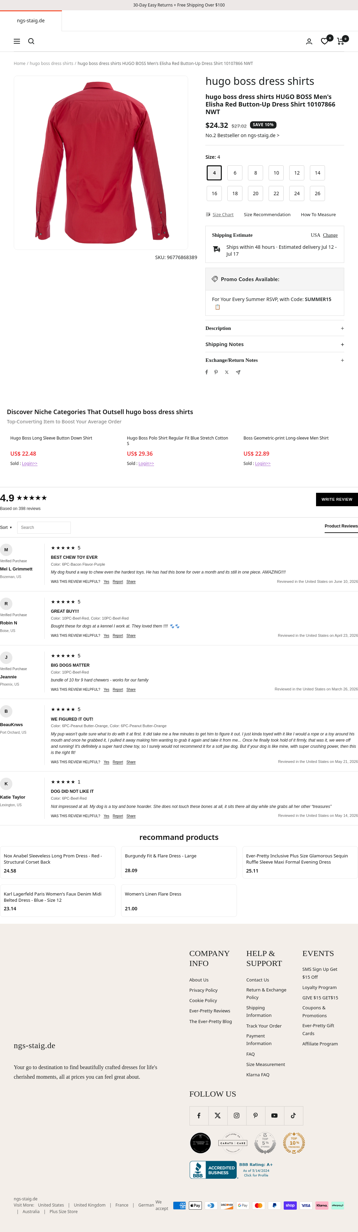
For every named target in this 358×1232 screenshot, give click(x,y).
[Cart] (340, 41)
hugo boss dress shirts (52, 63)
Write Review (337, 499)
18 (235, 193)
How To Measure (318, 214)
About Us (199, 980)
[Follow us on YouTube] (274, 1115)
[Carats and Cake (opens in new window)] (232, 1143)
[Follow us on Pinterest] (255, 1115)
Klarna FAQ (257, 1075)
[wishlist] (325, 41)
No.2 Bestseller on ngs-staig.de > (242, 135)
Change (330, 235)
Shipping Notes (224, 344)
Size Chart (219, 214)
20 (255, 193)
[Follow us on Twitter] (217, 1115)
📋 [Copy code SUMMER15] (217, 306)
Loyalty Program (319, 987)
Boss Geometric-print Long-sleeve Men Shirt (286, 438)
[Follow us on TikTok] (293, 1115)
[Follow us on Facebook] (198, 1115)
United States (51, 1205)
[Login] (309, 41)
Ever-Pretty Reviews (209, 1011)
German (146, 1205)
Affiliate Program (320, 1044)
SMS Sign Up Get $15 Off (319, 973)
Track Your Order (264, 1026)
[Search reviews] (44, 528)
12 (297, 172)
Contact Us (257, 980)
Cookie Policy (203, 1000)
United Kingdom (90, 1205)
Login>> (29, 463)
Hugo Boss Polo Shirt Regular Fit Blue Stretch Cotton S (177, 440)
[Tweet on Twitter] (227, 372)
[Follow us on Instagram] (236, 1115)
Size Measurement (265, 1064)
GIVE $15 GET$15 (320, 998)
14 (317, 172)
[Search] (31, 41)
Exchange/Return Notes (231, 360)
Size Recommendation (267, 214)
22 (276, 193)
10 (276, 172)
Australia (31, 1211)
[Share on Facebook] (206, 372)
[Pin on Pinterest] (216, 372)
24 (297, 193)
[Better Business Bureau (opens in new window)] (232, 1170)
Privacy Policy (203, 990)
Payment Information (259, 1040)
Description (218, 328)
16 (214, 193)
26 (317, 193)
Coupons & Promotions (314, 1012)
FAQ (250, 1054)
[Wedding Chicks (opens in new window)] (200, 1143)
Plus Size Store (64, 1211)
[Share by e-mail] (238, 372)
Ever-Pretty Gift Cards (318, 1029)
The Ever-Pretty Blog (210, 1021)
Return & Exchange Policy (266, 994)
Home (19, 63)
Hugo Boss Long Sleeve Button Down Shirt (51, 438)
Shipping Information (259, 1012)
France (122, 1205)
